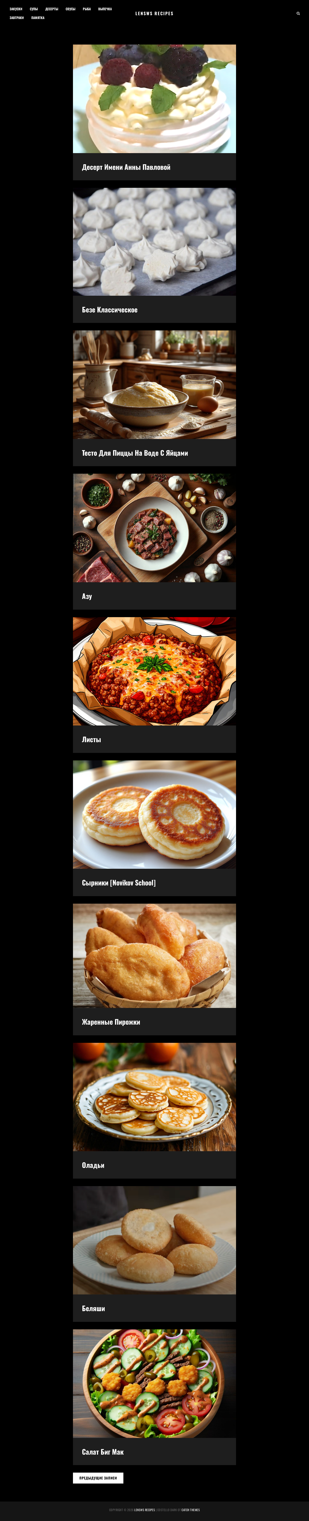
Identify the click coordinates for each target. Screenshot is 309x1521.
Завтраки (17, 17)
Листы (91, 739)
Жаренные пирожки (111, 1021)
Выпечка (105, 8)
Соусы (70, 8)
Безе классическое (110, 309)
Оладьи (93, 1165)
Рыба (87, 8)
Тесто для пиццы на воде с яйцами (135, 453)
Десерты (51, 8)
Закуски (16, 8)
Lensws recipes (154, 13)
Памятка (37, 17)
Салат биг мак (103, 1451)
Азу (87, 596)
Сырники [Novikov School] (119, 882)
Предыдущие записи (98, 1478)
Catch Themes (191, 1510)
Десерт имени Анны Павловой (126, 167)
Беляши (93, 1308)
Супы (34, 8)
